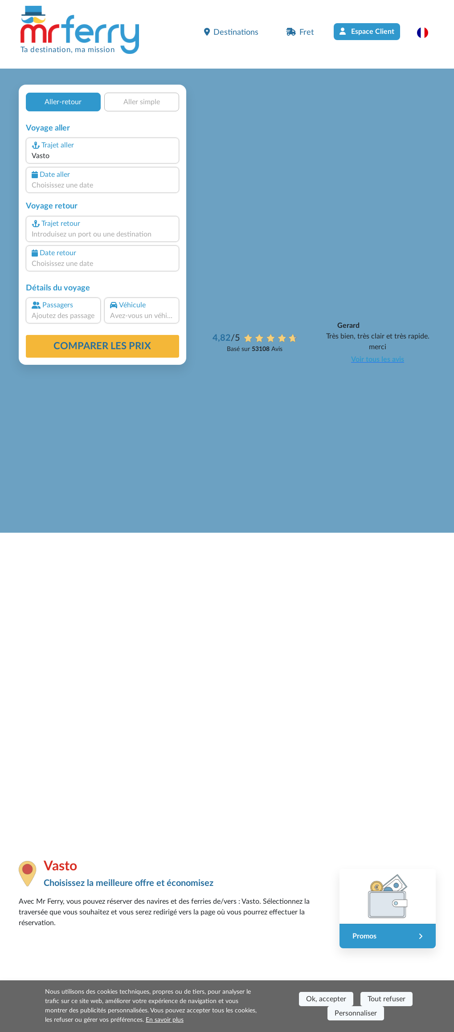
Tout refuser (386, 999)
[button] (427, 32)
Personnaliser (356, 1013)
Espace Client (366, 31)
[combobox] (102, 156)
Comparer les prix (102, 346)
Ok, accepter (326, 999)
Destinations (231, 32)
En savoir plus (165, 1020)
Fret (300, 32)
